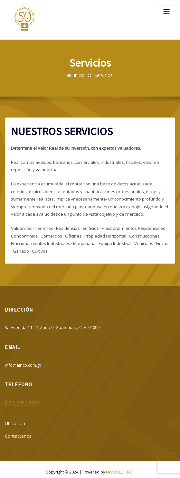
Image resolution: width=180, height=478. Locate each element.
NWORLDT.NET (120, 466)
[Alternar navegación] (166, 11)
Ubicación (14, 419)
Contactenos (17, 431)
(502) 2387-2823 (19, 398)
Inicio (80, 75)
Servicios (103, 75)
